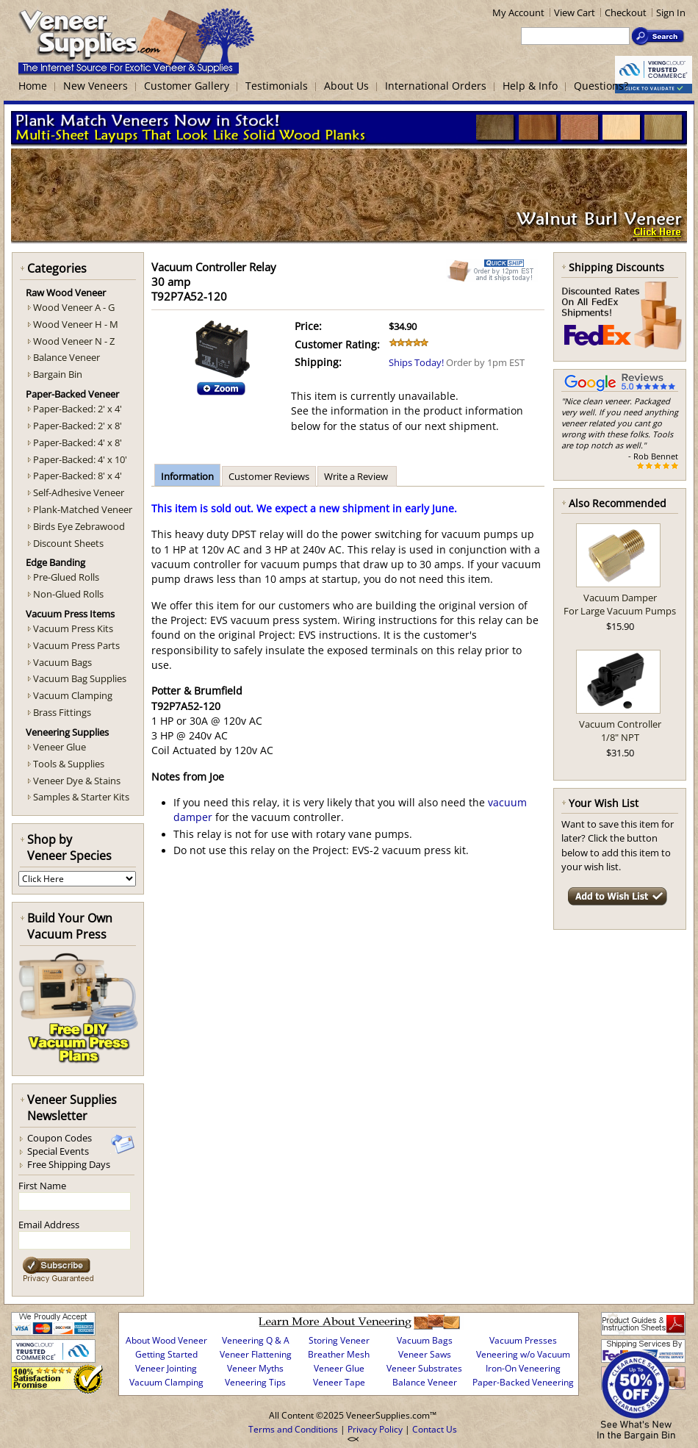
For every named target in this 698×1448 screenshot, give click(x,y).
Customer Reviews (269, 476)
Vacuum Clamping (72, 695)
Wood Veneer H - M (75, 324)
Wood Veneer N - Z (74, 341)
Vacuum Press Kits (73, 628)
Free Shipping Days (68, 1164)
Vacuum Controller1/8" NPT (620, 730)
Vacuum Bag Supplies (79, 678)
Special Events (58, 1151)
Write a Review (357, 476)
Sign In (671, 12)
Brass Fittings (62, 712)
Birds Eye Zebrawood (79, 526)
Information (187, 476)
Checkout (626, 12)
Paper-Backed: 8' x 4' (77, 475)
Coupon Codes (59, 1137)
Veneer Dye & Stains (76, 780)
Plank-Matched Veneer (82, 509)
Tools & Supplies (68, 763)
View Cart (574, 12)
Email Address (48, 1224)
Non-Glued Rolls (68, 594)
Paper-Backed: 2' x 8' (77, 425)
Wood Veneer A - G (74, 307)
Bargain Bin (57, 374)
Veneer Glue (59, 746)
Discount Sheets (68, 543)
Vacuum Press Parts (76, 645)
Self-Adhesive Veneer (78, 492)
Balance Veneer (66, 357)
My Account (518, 12)
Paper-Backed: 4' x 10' (80, 459)
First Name (42, 1185)
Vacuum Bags (62, 662)
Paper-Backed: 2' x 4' (77, 408)
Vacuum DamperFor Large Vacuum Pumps (620, 604)
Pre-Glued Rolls (66, 577)
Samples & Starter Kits (81, 796)
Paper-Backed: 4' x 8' (77, 442)
